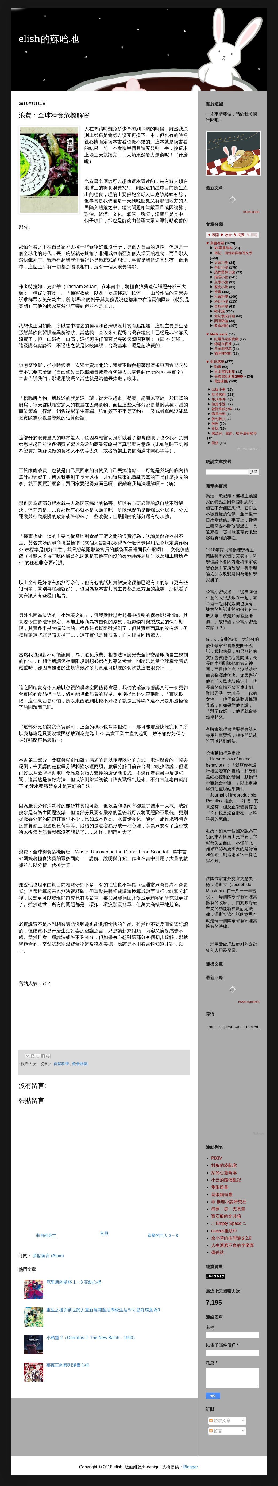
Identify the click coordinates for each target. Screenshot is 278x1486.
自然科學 (62, 1064)
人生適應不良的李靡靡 (232, 1245)
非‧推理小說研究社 (228, 1201)
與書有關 (217, 243)
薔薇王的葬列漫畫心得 (67, 1365)
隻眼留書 (219, 1187)
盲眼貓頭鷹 (222, 1194)
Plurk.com (258, 1133)
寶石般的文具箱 (226, 1216)
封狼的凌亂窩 (224, 1165)
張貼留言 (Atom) (48, 1255)
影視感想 (217, 362)
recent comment (248, 1001)
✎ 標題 (252, 235)
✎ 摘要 (239, 235)
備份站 (217, 1252)
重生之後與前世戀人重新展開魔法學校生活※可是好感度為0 (103, 1310)
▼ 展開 (213, 235)
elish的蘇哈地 (49, 40)
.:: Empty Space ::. (228, 1223)
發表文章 (220, 1420)
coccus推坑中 (224, 1231)
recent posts (251, 211)
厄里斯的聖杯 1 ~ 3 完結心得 (73, 1282)
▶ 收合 (226, 235)
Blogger (190, 1467)
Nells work (219, 334)
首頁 (104, 1233)
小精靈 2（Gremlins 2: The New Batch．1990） (91, 1337)
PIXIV (216, 1158)
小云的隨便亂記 (226, 1180)
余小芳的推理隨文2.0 (231, 1238)
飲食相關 (80, 1064)
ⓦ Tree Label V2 (248, 448)
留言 (215, 1431)
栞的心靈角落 (224, 1172)
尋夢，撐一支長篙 (228, 1209)
